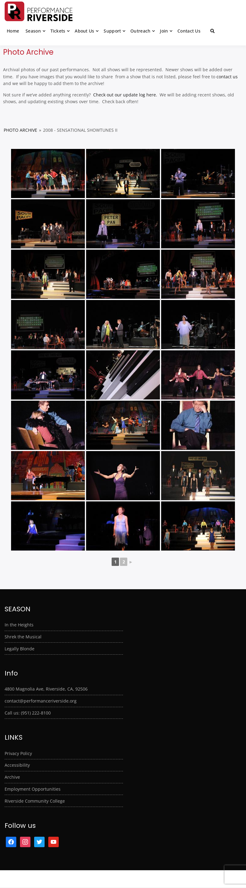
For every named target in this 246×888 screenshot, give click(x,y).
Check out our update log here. (124, 95)
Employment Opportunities (33, 789)
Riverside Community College (35, 801)
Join (164, 31)
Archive (12, 777)
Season (33, 31)
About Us (84, 31)
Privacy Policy (18, 753)
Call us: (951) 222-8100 (28, 713)
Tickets (57, 31)
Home (13, 31)
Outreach (140, 31)
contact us (227, 77)
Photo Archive (20, 130)
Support (112, 31)
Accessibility (17, 765)
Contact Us (188, 31)
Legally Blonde (19, 649)
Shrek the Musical (23, 637)
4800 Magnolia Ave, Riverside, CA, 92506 (46, 689)
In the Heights (19, 625)
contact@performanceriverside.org (41, 701)
